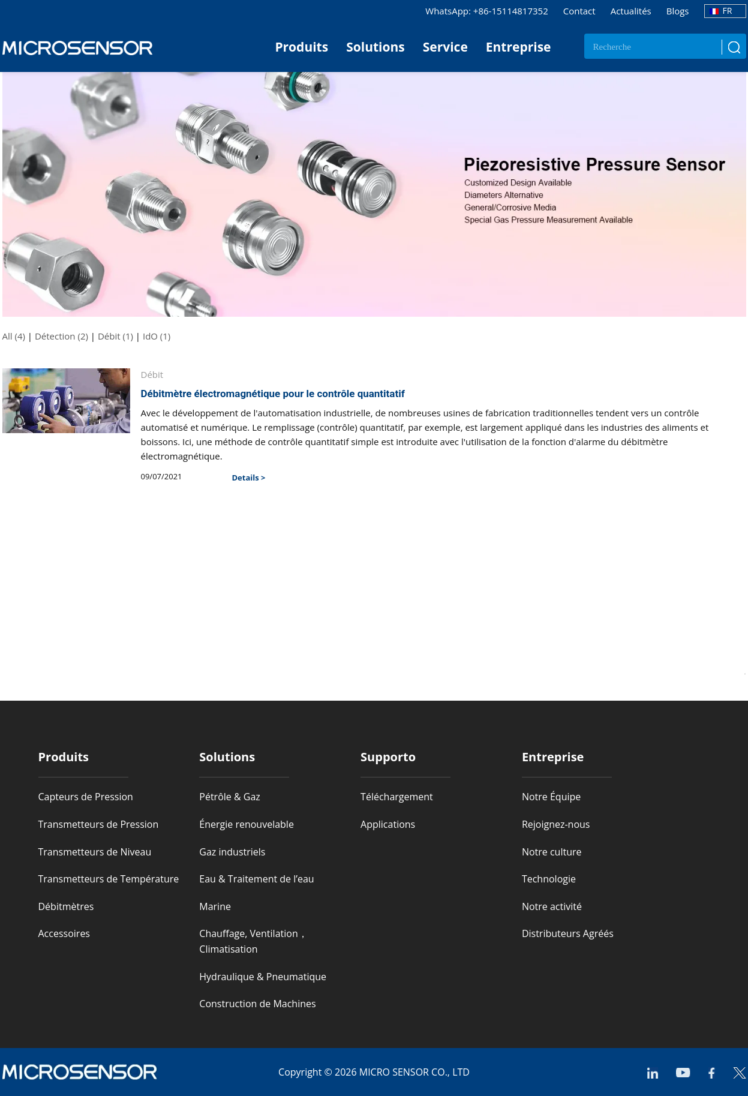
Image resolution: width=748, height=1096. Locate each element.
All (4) (13, 336)
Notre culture (552, 851)
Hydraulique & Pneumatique (262, 976)
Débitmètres (66, 906)
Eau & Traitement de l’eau (256, 878)
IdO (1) (156, 336)
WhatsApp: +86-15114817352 (486, 11)
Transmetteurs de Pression (98, 824)
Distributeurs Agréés (568, 933)
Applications (388, 824)
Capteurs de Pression (85, 796)
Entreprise (518, 46)
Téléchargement (397, 796)
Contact (579, 11)
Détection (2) (61, 336)
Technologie (549, 878)
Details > (249, 477)
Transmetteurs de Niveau (95, 851)
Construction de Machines (257, 1003)
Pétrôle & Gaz (229, 796)
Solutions (375, 46)
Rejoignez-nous (556, 824)
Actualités (631, 11)
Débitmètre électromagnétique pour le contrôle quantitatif (273, 394)
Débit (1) (115, 336)
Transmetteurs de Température (108, 878)
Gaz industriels (232, 851)
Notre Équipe (551, 796)
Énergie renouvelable (246, 824)
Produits (301, 46)
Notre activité (552, 906)
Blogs (677, 11)
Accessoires (64, 933)
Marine (215, 906)
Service (445, 46)
